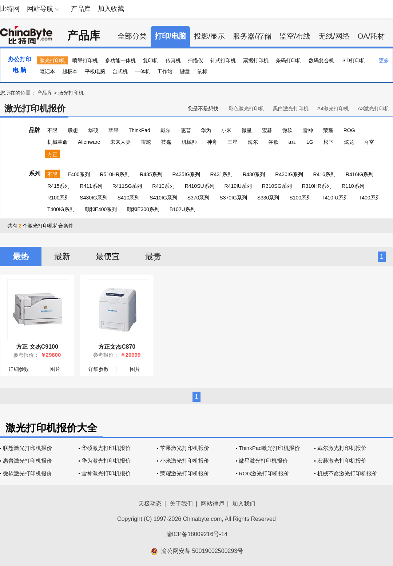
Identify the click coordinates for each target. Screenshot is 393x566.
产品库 (81, 8)
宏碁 (267, 130)
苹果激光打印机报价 (184, 448)
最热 (21, 256)
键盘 (185, 71)
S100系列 (300, 198)
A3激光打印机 (373, 108)
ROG (349, 130)
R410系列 (163, 186)
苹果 (113, 130)
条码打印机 (288, 60)
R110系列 (353, 186)
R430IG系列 (289, 174)
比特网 (10, 8)
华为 (206, 130)
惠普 (186, 130)
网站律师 (212, 503)
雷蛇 (146, 142)
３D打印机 (353, 60)
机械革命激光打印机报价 (347, 473)
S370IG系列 (233, 198)
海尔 (253, 142)
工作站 (164, 71)
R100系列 (58, 198)
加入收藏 (111, 8)
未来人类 (120, 142)
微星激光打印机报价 (263, 461)
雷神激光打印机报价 (106, 473)
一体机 (142, 71)
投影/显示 (209, 36)
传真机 (173, 60)
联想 (73, 130)
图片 (55, 369)
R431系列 (221, 174)
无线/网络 (334, 36)
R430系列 (254, 174)
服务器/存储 (252, 36)
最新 (62, 256)
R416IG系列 (359, 174)
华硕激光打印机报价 (106, 448)
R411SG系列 (127, 186)
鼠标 (202, 71)
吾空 (369, 142)
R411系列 (91, 186)
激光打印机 (52, 60)
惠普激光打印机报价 (27, 461)
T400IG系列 (61, 209)
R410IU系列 (237, 186)
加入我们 (243, 503)
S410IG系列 (163, 198)
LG (309, 142)
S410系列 (129, 198)
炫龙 (349, 142)
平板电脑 (95, 71)
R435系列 (151, 174)
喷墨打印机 (85, 60)
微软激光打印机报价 (27, 473)
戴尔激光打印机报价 (341, 448)
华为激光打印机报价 (106, 461)
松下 (328, 142)
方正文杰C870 (116, 347)
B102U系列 (182, 209)
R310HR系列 (317, 186)
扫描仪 (195, 60)
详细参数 (19, 369)
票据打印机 (256, 60)
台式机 (120, 71)
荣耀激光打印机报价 (184, 473)
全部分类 (132, 36)
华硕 (93, 130)
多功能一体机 (120, 60)
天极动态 (150, 503)
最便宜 (108, 256)
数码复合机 (321, 60)
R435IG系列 (186, 174)
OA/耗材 (371, 36)
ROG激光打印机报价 (264, 473)
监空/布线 (295, 36)
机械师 (189, 142)
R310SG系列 (277, 186)
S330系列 (268, 198)
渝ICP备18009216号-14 (197, 534)
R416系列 (324, 174)
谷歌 (273, 142)
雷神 (308, 130)
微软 (287, 130)
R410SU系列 (199, 186)
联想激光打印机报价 (27, 448)
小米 (226, 130)
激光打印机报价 (35, 108)
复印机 (150, 60)
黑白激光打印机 (291, 108)
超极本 (70, 71)
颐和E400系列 (101, 209)
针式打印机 (223, 60)
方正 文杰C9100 (37, 347)
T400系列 (370, 198)
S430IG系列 (93, 198)
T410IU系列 (335, 198)
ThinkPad (139, 130)
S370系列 (198, 198)
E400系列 (79, 174)
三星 (232, 142)
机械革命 (57, 142)
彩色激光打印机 (246, 108)
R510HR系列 (115, 174)
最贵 (153, 256)
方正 (52, 154)
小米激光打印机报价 (184, 461)
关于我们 (181, 503)
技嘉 (166, 142)
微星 (247, 130)
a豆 (292, 142)
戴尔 (165, 130)
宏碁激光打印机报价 (341, 461)
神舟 (212, 142)
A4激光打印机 (333, 108)
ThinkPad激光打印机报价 (269, 448)
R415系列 (58, 186)
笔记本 (47, 71)
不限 (52, 130)
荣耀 (328, 130)
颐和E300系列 (143, 209)
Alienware (89, 142)
